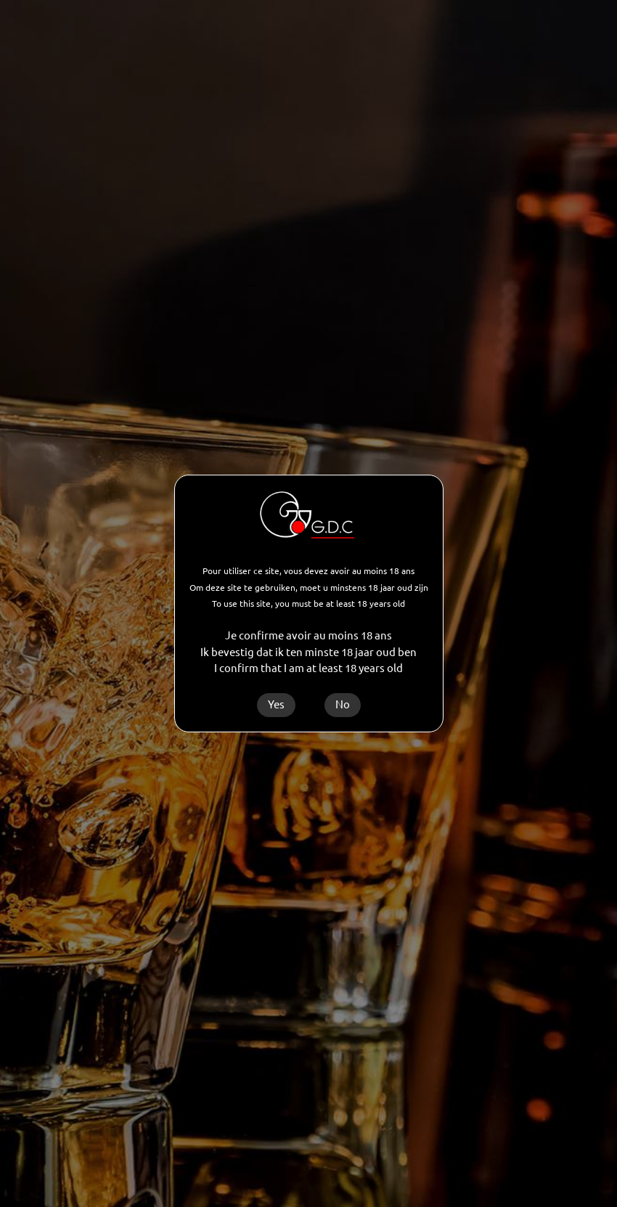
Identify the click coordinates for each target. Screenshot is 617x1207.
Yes (276, 704)
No (342, 704)
